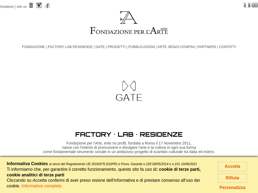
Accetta (232, 166)
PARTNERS (207, 47)
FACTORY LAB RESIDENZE (70, 47)
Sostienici (7, 7)
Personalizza (233, 187)
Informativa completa (42, 186)
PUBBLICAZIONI (141, 47)
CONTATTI (227, 47)
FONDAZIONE (33, 47)
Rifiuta (232, 178)
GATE (100, 47)
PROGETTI (116, 47)
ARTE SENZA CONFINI (176, 47)
